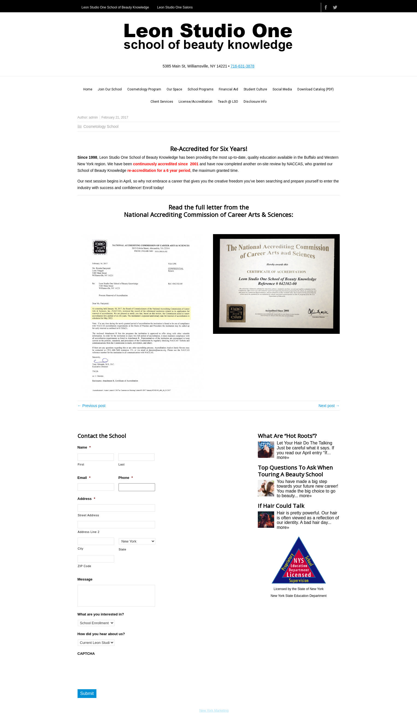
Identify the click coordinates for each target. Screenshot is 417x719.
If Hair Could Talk (281, 505)
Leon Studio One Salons (175, 7)
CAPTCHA (86, 654)
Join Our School (110, 89)
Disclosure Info (255, 102)
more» (283, 457)
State (122, 549)
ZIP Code (84, 566)
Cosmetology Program (144, 89)
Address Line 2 (89, 532)
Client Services (161, 102)
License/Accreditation (195, 102)
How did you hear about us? (101, 634)
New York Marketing (214, 710)
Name (84, 447)
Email (84, 478)
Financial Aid (228, 89)
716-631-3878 (242, 66)
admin (93, 117)
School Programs (201, 89)
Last (122, 464)
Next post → (328, 405)
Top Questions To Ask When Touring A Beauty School (295, 471)
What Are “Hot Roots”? (287, 436)
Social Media (282, 89)
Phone (126, 478)
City (81, 548)
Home (87, 89)
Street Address (88, 515)
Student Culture (255, 89)
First (81, 464)
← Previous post (92, 405)
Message (85, 579)
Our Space (174, 89)
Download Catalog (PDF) (315, 89)
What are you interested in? (101, 614)
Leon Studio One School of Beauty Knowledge (115, 7)
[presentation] (119, 669)
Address (86, 499)
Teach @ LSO (228, 102)
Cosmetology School (101, 126)
